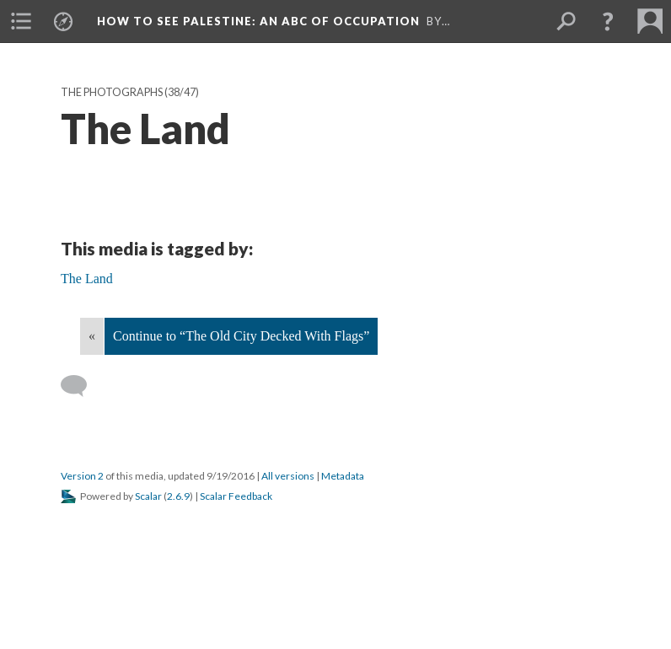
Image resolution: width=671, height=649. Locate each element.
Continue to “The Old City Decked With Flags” (241, 336)
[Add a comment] (81, 386)
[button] (608, 21)
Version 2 (82, 475)
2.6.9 (178, 496)
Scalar (148, 496)
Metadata (342, 475)
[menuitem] (21, 21)
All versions (287, 475)
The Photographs (112, 92)
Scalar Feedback (236, 496)
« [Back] (92, 336)
